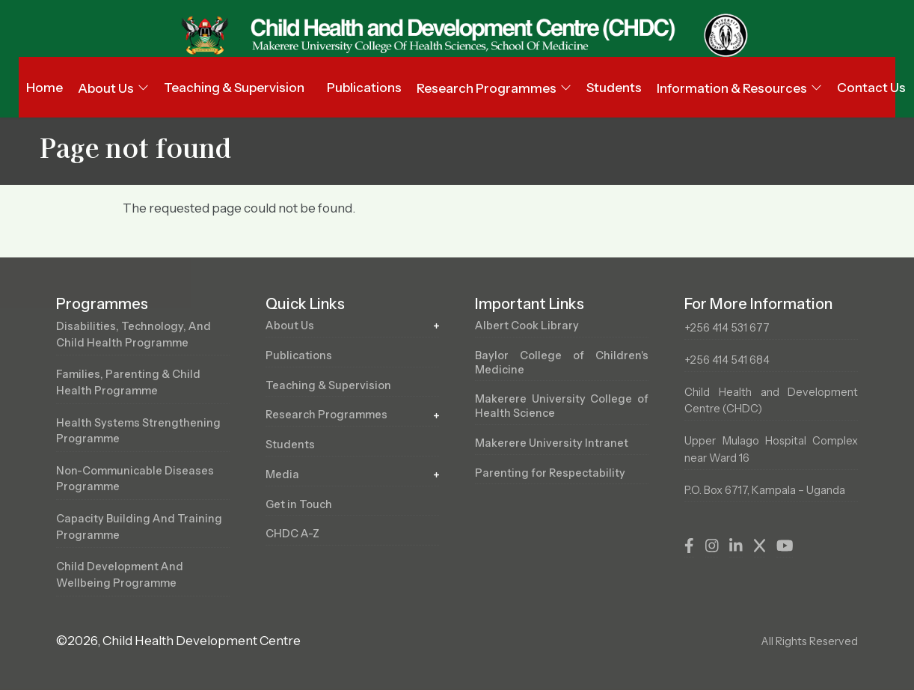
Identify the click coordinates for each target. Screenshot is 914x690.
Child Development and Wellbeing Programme (120, 575)
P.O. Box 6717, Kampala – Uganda (764, 490)
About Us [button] (106, 88)
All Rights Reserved (809, 641)
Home (44, 87)
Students (614, 87)
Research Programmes (327, 414)
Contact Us (871, 87)
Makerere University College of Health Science (561, 406)
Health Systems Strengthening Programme (138, 431)
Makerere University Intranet (552, 443)
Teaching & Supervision (234, 87)
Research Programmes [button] (486, 88)
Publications (364, 87)
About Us (290, 325)
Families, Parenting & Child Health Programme (128, 382)
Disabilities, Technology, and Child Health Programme (133, 334)
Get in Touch (299, 504)
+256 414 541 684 (727, 360)
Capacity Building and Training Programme (139, 527)
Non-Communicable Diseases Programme (135, 479)
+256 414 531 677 (727, 328)
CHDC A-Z (292, 534)
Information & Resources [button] (732, 88)
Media (282, 474)
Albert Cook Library (527, 325)
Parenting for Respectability (550, 473)
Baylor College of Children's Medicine (561, 362)
